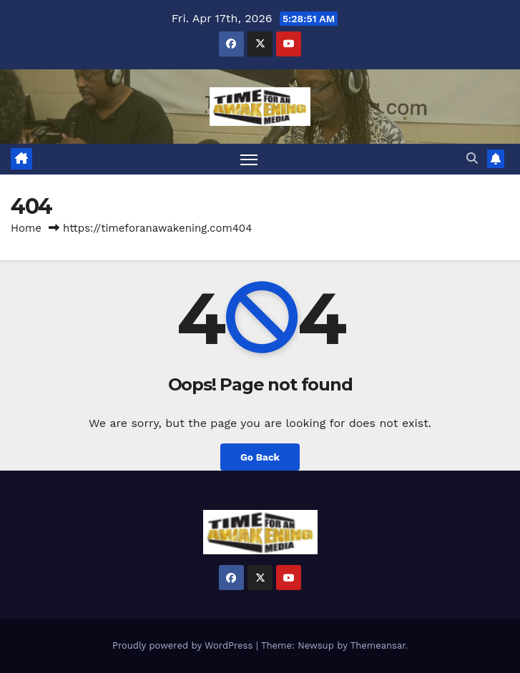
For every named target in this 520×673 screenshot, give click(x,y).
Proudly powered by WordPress (184, 645)
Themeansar (378, 645)
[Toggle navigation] (248, 159)
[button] (472, 158)
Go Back (260, 457)
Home (26, 228)
